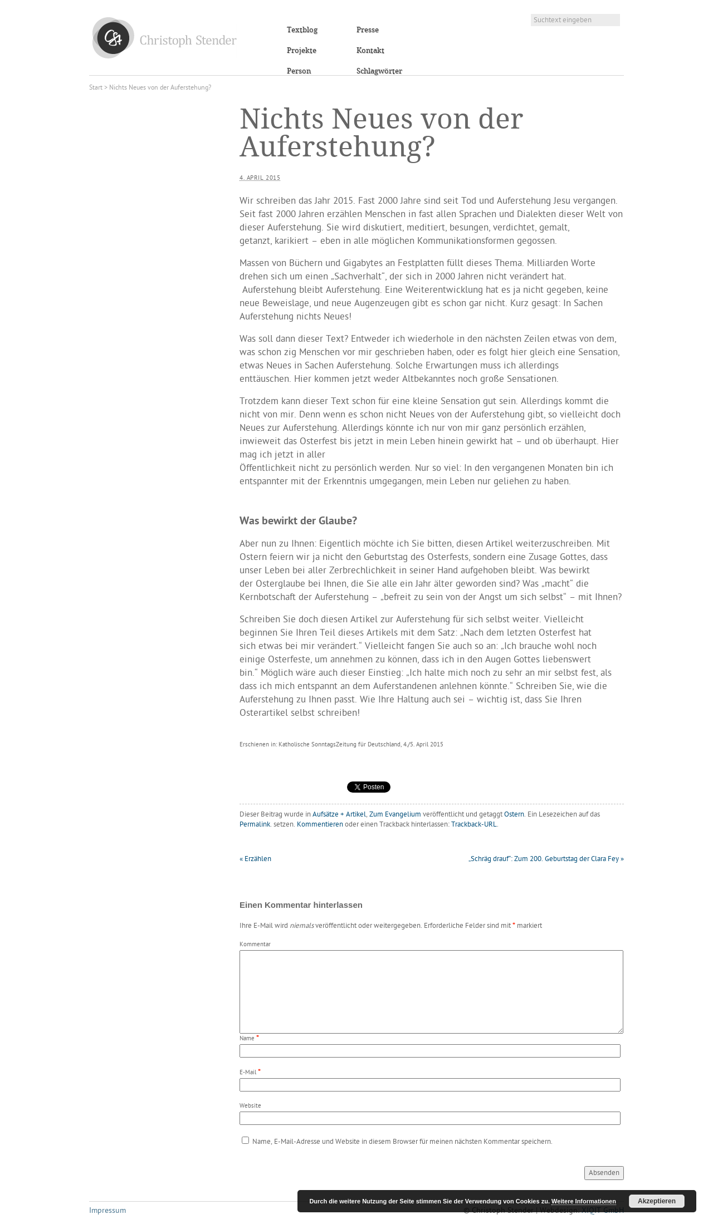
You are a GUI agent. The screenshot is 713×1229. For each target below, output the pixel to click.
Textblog (302, 30)
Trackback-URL (474, 824)
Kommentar (255, 945)
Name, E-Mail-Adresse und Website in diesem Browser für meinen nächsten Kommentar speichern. (402, 1142)
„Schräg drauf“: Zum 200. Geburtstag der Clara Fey (546, 859)
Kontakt (370, 51)
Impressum (107, 1211)
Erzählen (255, 859)
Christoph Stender (164, 37)
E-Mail (248, 1073)
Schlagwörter (379, 71)
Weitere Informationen (583, 1201)
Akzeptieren (657, 1201)
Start (95, 87)
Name (247, 1039)
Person (299, 71)
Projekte (301, 51)
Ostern (514, 814)
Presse (367, 30)
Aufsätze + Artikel (339, 814)
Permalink (255, 824)
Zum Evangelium (395, 814)
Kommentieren (320, 824)
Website (250, 1106)
